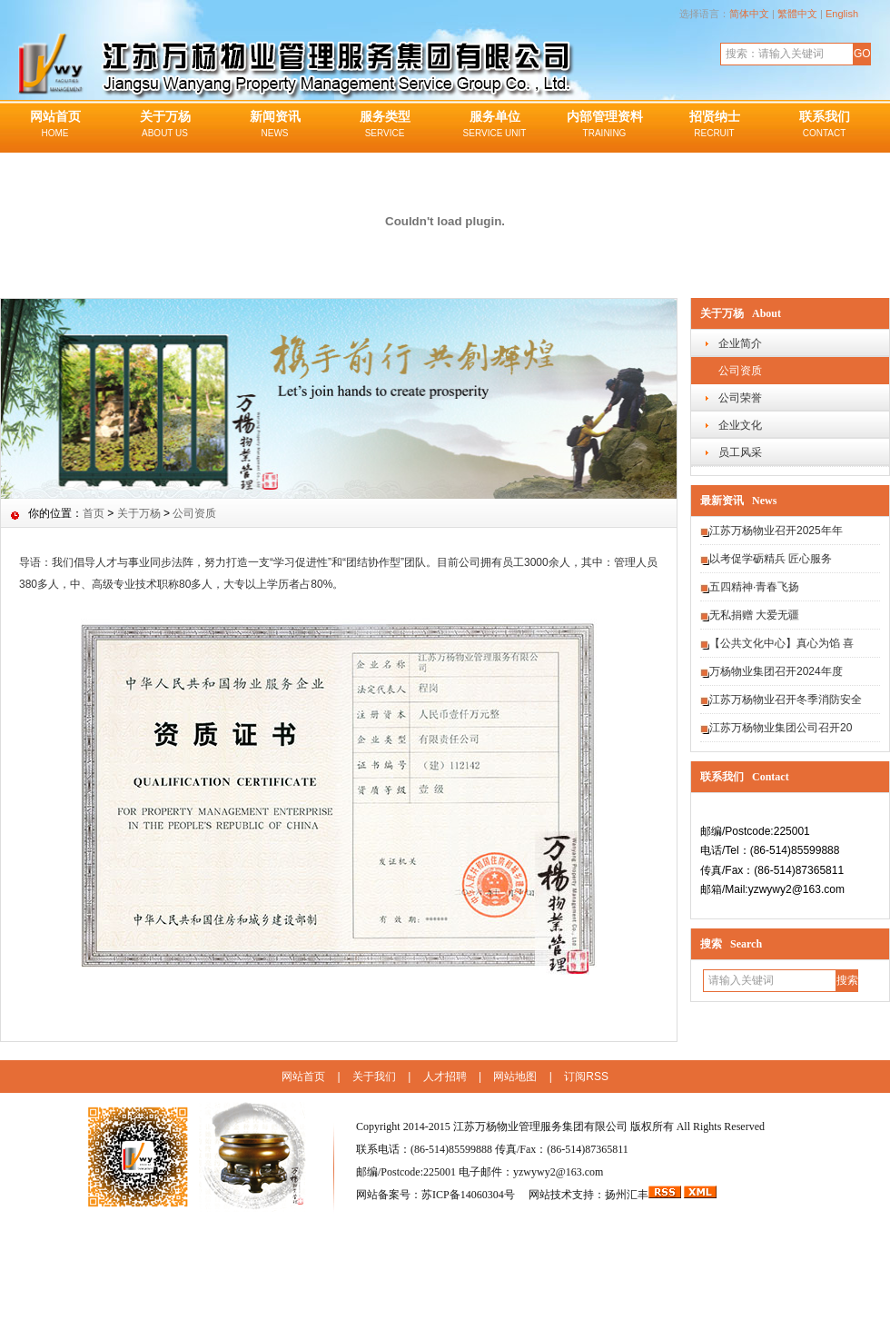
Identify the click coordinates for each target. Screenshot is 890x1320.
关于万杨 (165, 125)
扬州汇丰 (626, 1194)
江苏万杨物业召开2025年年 (776, 530)
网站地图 (515, 1076)
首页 (93, 513)
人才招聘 (445, 1076)
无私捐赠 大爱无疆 (754, 615)
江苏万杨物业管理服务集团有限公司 (540, 1126)
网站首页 (55, 125)
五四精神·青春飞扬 (754, 587)
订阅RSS (586, 1076)
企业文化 (740, 425)
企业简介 (740, 343)
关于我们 (374, 1076)
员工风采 (740, 452)
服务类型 (384, 125)
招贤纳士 (714, 125)
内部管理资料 (604, 125)
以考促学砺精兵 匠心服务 (770, 558)
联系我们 (824, 125)
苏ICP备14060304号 (469, 1194)
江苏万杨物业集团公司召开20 (780, 727)
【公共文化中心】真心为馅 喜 (781, 643)
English (842, 13)
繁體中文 (797, 13)
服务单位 (494, 125)
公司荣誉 (740, 398)
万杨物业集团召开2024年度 (776, 671)
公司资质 (740, 370)
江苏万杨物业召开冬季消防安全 (785, 699)
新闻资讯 (275, 125)
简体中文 (749, 13)
